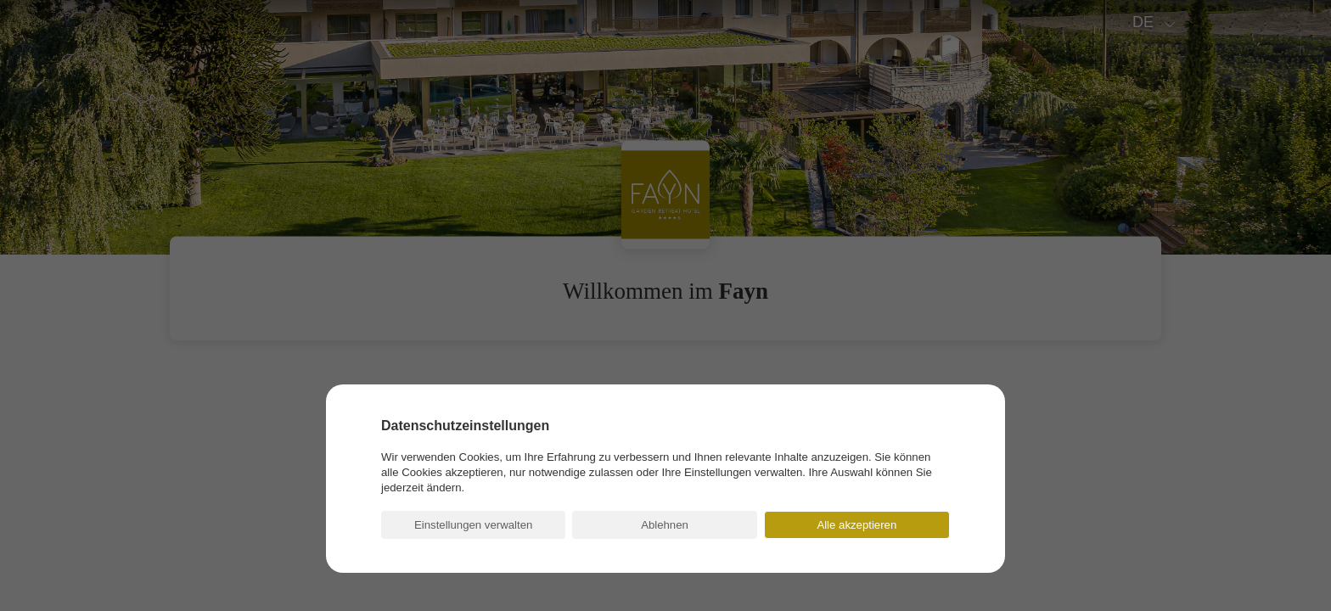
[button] (473, 525)
